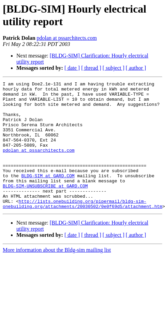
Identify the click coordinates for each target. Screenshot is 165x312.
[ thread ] (91, 68)
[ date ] (72, 68)
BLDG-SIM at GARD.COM (48, 195)
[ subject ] (113, 68)
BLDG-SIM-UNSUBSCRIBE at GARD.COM (45, 207)
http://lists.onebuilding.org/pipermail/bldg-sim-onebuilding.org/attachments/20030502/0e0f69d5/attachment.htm (82, 229)
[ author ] (136, 68)
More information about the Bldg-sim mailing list (57, 275)
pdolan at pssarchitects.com (67, 38)
